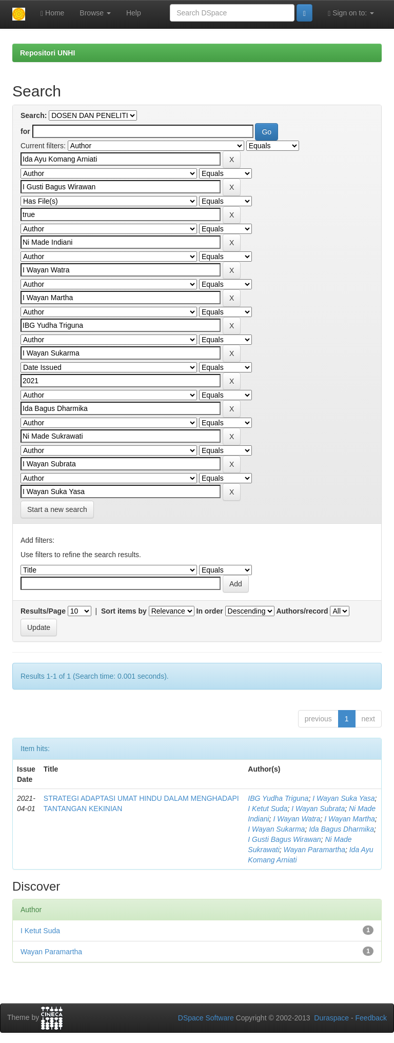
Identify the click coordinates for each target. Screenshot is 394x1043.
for (25, 131)
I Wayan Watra (296, 819)
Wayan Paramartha (314, 849)
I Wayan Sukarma (276, 829)
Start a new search (57, 509)
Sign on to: (351, 13)
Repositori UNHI (47, 53)
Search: (34, 115)
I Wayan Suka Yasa (343, 798)
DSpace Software (206, 1018)
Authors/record (302, 611)
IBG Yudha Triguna (278, 798)
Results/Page (43, 611)
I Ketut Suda (267, 808)
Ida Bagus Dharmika (341, 829)
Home (52, 13)
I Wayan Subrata (318, 808)
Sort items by (124, 611)
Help (133, 13)
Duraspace (331, 1018)
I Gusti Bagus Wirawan (284, 839)
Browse (95, 13)
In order (209, 611)
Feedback (371, 1018)
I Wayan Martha (349, 819)
